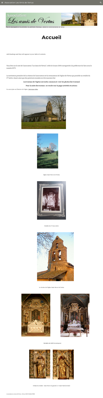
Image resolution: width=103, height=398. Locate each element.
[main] (51, 37)
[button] (2, 2)
